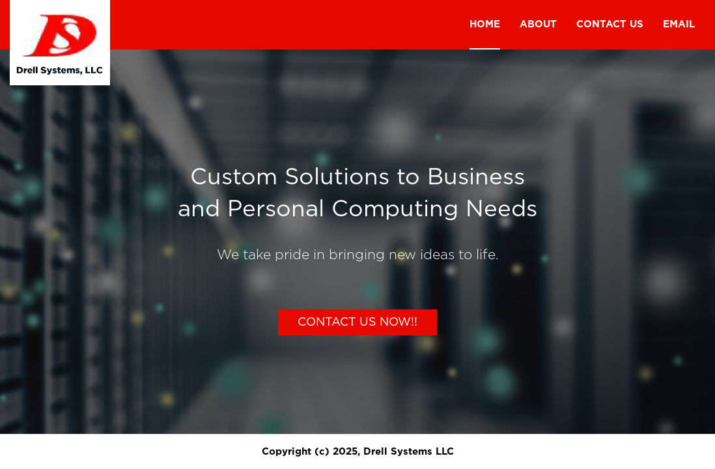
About (538, 24)
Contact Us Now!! (357, 322)
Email (679, 24)
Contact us (609, 24)
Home (485, 24)
